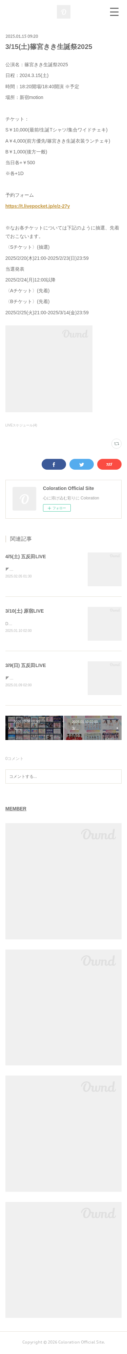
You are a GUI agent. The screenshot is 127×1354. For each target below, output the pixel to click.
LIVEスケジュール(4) (21, 425)
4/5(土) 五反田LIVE (25, 556)
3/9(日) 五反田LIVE (25, 666)
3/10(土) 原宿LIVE (24, 611)
